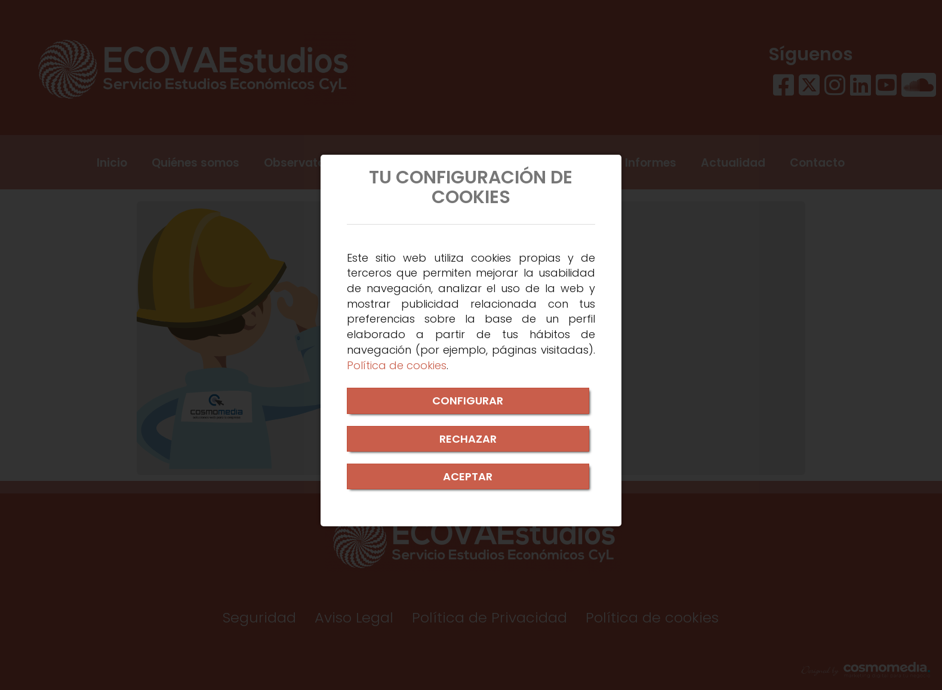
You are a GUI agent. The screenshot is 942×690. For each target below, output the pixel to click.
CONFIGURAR (467, 400)
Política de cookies (397, 365)
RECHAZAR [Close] (468, 438)
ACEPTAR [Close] (467, 476)
